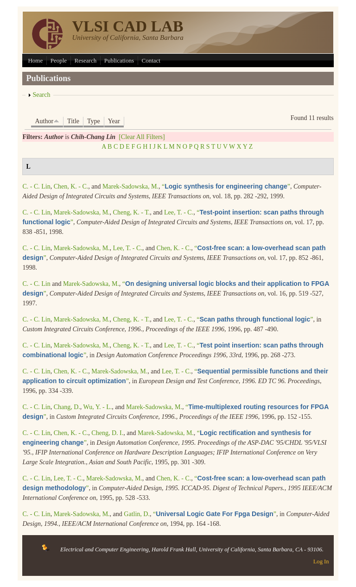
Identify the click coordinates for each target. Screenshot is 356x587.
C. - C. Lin (36, 186)
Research (86, 60)
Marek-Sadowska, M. (130, 186)
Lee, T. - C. (178, 212)
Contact (151, 60)
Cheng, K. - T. (131, 212)
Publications (119, 60)
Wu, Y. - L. (97, 407)
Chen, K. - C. (71, 186)
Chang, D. (67, 407)
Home (35, 60)
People (59, 60)
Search (41, 94)
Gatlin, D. (137, 514)
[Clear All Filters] (142, 136)
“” (226, 186)
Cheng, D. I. (107, 432)
